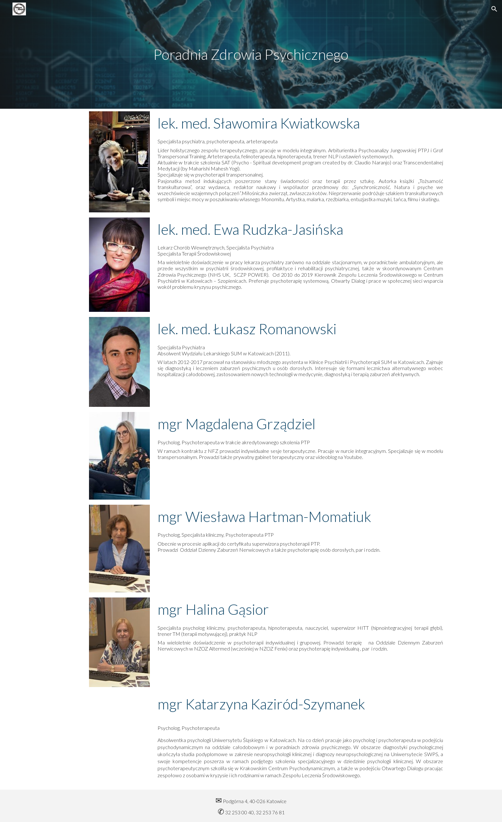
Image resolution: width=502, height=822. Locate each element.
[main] (251, 54)
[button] (494, 9)
